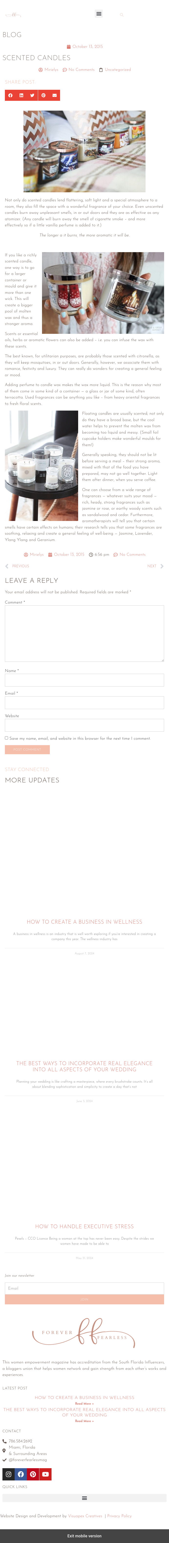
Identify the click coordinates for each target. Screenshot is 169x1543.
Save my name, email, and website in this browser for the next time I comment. (80, 739)
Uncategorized (118, 70)
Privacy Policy (119, 1516)
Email (11, 693)
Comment (15, 602)
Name (12, 671)
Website (12, 716)
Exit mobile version (84, 1536)
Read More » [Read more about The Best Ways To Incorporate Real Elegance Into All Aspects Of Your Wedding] (84, 1421)
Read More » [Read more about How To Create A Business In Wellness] (84, 1403)
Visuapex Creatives (85, 1516)
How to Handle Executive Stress (84, 1227)
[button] (99, 14)
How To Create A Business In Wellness (84, 922)
